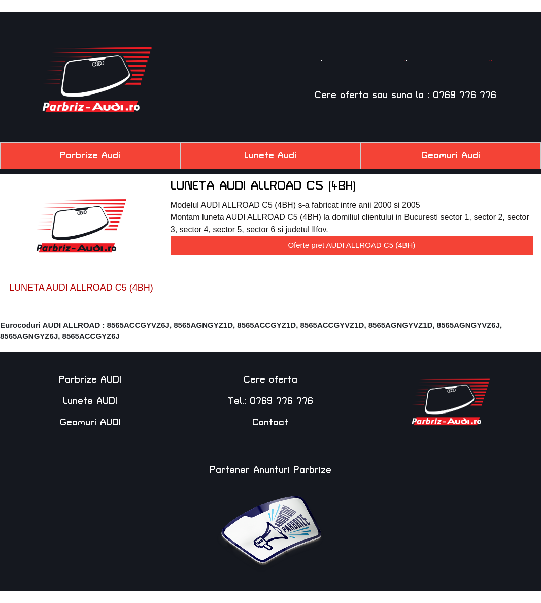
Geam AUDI (490, 74)
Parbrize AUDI (90, 380)
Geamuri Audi (450, 156)
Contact (270, 422)
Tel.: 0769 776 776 (270, 401)
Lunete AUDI (90, 401)
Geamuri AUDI (90, 422)
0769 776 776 (464, 95)
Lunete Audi (270, 156)
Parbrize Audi (90, 156)
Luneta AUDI (406, 74)
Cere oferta (341, 95)
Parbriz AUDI (320, 74)
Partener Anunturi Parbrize (270, 470)
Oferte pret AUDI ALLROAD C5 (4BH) (351, 245)
